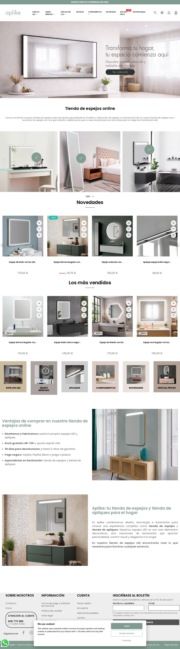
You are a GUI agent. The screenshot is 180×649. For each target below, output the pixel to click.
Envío (9, 608)
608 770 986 (15, 621)
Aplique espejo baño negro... (157, 262)
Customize (126, 640)
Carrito (81, 617)
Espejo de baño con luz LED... (23, 262)
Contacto (11, 603)
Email (164, 606)
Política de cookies (51, 610)
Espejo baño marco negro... (67, 342)
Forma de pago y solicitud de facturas (55, 605)
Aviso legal (47, 615)
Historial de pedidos (88, 613)
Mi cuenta (82, 608)
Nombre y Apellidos (128, 606)
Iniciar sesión (84, 603)
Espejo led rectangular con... (68, 262)
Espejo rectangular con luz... (157, 342)
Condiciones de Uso (150, 644)
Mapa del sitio (171, 644)
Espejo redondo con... (112, 262)
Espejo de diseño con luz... (112, 342)
